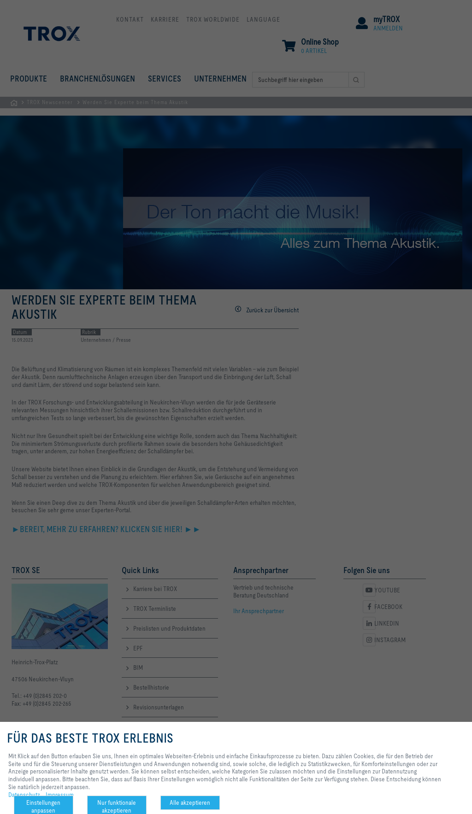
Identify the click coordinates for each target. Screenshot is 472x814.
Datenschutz (24, 794)
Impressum (60, 794)
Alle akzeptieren (190, 802)
